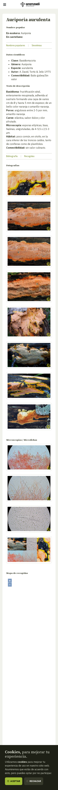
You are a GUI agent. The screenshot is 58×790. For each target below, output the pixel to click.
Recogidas (29, 156)
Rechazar (33, 781)
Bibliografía (12, 156)
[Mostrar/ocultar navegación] (4, 4)
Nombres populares (15, 45)
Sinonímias (37, 45)
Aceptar (13, 781)
